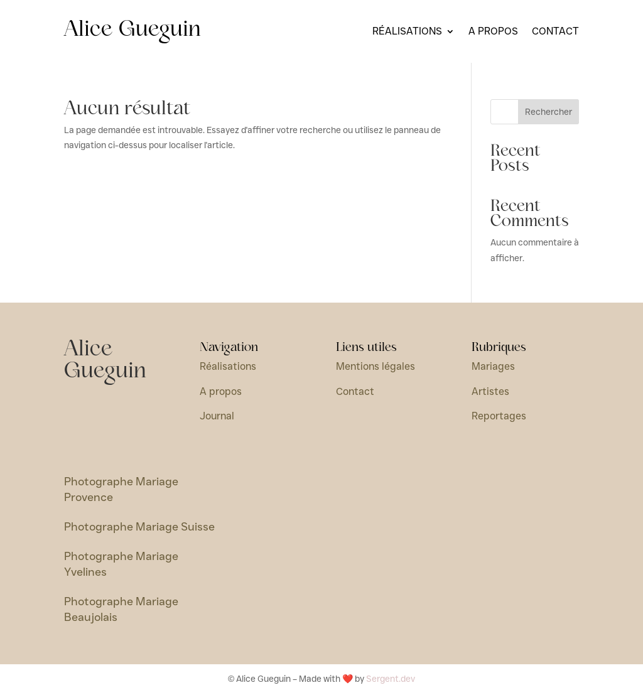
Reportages (499, 416)
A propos (493, 32)
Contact (555, 32)
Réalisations (407, 32)
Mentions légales (375, 366)
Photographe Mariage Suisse (139, 527)
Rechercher (548, 111)
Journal (217, 416)
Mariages (493, 366)
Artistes (490, 391)
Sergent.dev (390, 678)
